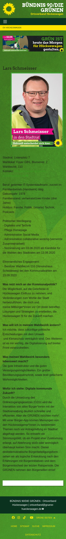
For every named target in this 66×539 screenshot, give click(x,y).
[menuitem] (14, 526)
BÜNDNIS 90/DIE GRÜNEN (42, 7)
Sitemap (24, 526)
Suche (35, 526)
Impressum (48, 526)
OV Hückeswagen (12, 28)
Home (14, 526)
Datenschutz (33, 535)
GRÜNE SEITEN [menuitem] (44, 518)
